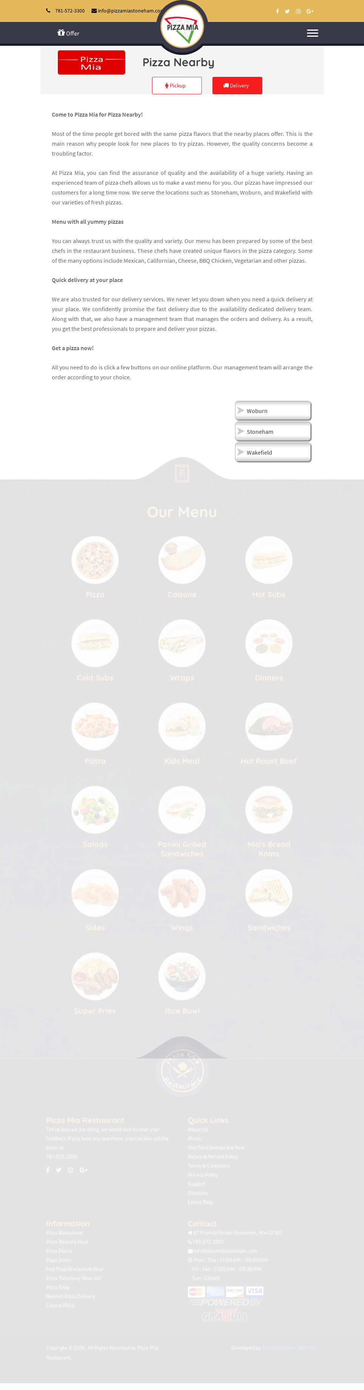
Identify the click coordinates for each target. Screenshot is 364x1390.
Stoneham (260, 431)
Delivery (236, 85)
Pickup (175, 85)
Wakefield (259, 452)
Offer (68, 32)
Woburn (257, 411)
